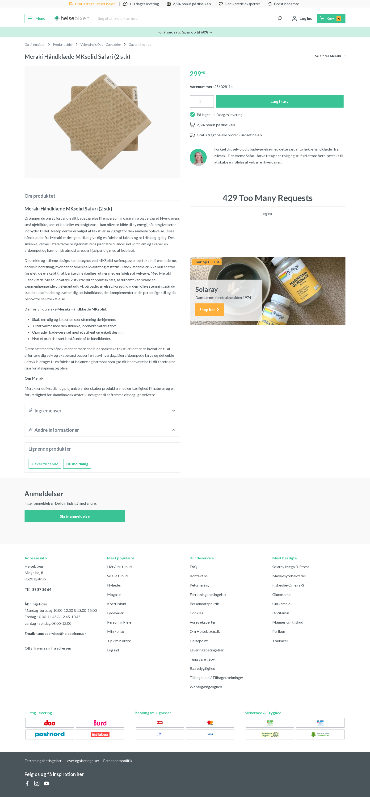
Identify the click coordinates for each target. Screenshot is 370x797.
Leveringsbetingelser (207, 650)
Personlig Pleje (119, 622)
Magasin (114, 594)
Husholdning (77, 463)
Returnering (199, 585)
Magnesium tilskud (287, 622)
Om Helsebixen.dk (205, 631)
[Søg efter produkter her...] (185, 18)
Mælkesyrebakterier (289, 576)
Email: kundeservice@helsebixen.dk (56, 633)
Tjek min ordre (119, 640)
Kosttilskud (116, 603)
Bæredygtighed (202, 668)
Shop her (209, 309)
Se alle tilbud (117, 576)
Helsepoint (199, 640)
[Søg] (279, 18)
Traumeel (280, 640)
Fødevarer (115, 613)
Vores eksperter (203, 622)
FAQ (193, 566)
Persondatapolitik (204, 603)
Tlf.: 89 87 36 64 (38, 589)
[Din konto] (302, 18)
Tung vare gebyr (203, 659)
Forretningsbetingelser (208, 594)
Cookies (196, 613)
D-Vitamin (280, 613)
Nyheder (114, 585)
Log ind (113, 650)
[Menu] (36, 18)
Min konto (115, 631)
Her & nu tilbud (119, 566)
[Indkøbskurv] (331, 18)
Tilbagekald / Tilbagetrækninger (216, 677)
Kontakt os (199, 576)
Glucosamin (281, 594)
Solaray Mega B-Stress (290, 566)
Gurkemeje (281, 603)
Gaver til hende (45, 463)
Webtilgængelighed (206, 686)
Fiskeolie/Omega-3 (288, 585)
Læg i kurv (280, 101)
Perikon (278, 631)
